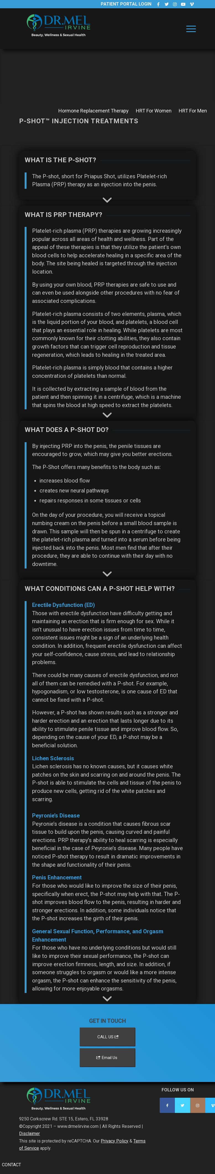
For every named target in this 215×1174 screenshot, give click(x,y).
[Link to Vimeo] (192, 4)
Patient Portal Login (126, 4)
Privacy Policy (114, 1141)
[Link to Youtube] (183, 4)
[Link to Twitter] (167, 4)
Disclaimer (29, 1133)
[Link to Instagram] (175, 4)
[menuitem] (189, 29)
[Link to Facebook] (158, 4)
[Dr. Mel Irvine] (60, 34)
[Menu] (189, 29)
